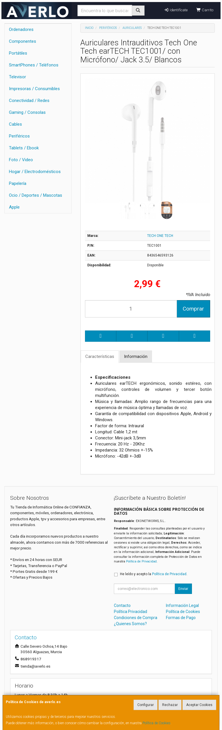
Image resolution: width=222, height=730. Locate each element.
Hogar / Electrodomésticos (35, 171)
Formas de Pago (181, 617)
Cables (15, 124)
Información (135, 356)
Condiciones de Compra (135, 617)
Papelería (17, 183)
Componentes (22, 41)
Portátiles (18, 53)
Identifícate (175, 10)
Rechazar (170, 705)
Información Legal (182, 605)
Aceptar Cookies (199, 705)
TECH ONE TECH (160, 236)
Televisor (17, 76)
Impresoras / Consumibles (34, 88)
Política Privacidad (130, 611)
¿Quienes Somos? (130, 623)
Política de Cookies (157, 723)
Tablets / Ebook (24, 148)
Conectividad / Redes (29, 100)
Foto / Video (21, 159)
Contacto (122, 605)
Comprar (193, 308)
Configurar (145, 705)
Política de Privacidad (141, 561)
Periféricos (19, 136)
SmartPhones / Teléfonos (33, 65)
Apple (14, 207)
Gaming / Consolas (27, 112)
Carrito (204, 10)
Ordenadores (21, 29)
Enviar (183, 589)
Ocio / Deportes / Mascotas (35, 195)
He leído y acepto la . (153, 574)
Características (99, 356)
